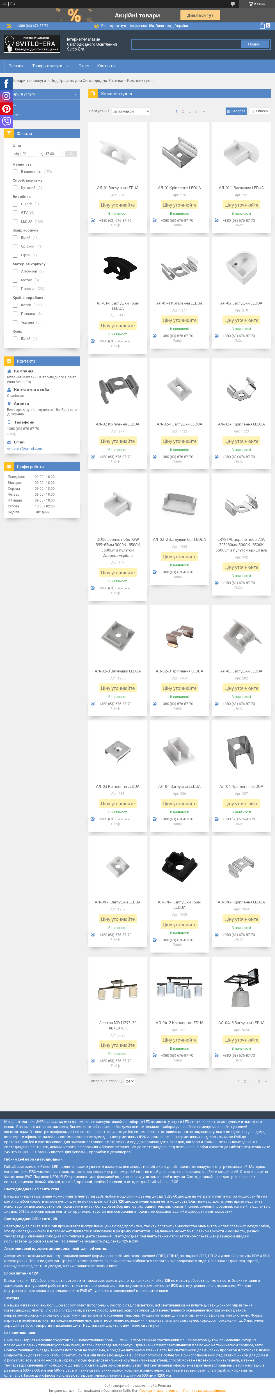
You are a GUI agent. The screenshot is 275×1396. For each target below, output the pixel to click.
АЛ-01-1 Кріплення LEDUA (179, 303)
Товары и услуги (47, 66)
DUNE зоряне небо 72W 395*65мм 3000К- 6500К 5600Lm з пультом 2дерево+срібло (118, 547)
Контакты (106, 66)
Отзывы (14, 115)
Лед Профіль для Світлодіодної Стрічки (86, 80)
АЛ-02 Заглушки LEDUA (241, 303)
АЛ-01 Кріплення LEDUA (179, 187)
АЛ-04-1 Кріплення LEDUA (241, 902)
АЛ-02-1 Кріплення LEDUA (241, 424)
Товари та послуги (29, 80)
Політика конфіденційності (204, 1391)
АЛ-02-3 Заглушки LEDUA (118, 671)
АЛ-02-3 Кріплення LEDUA (179, 671)
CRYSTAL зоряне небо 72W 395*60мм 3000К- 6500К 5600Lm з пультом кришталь (241, 544)
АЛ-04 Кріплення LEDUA (241, 786)
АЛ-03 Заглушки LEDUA (241, 671)
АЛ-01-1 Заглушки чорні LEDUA (118, 306)
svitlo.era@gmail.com (24, 448)
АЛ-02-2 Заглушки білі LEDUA (179, 539)
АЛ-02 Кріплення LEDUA (117, 424)
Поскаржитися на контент (160, 1391)
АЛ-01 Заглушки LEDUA (118, 187)
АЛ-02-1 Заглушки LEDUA (179, 424)
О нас (84, 66)
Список (262, 111)
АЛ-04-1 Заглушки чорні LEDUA (179, 905)
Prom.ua (164, 1386)
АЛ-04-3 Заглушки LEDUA (241, 1022)
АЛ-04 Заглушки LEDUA (179, 786)
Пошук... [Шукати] (255, 44)
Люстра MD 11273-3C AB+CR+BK (118, 1025)
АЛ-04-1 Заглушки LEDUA (118, 902)
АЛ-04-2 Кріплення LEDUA (179, 1022)
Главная (16, 66)
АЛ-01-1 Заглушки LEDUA (241, 187)
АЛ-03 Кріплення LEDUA (117, 786)
